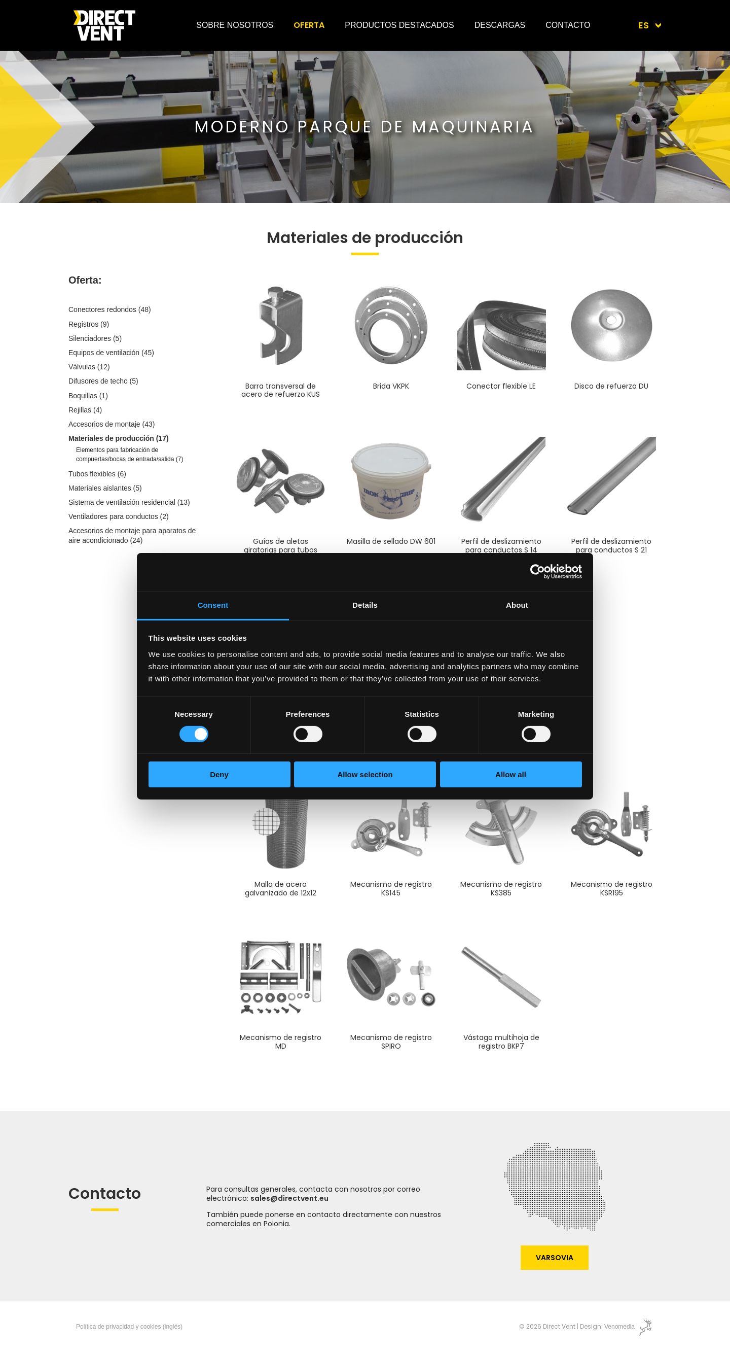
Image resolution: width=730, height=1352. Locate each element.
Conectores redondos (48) (109, 309)
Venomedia (619, 1326)
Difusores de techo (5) (103, 381)
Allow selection (364, 774)
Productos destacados (399, 25)
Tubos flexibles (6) (97, 474)
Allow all (510, 774)
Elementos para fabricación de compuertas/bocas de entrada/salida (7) (129, 454)
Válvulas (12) (89, 367)
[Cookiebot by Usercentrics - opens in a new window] (537, 571)
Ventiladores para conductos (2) (118, 516)
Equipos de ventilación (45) (111, 353)
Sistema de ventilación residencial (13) (129, 502)
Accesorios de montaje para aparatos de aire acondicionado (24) (132, 535)
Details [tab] (365, 604)
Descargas (499, 25)
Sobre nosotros (234, 25)
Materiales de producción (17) (118, 438)
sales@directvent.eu (289, 1198)
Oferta (309, 25)
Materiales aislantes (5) (105, 488)
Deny (219, 774)
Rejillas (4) (85, 410)
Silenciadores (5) (95, 338)
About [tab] (517, 604)
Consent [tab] (213, 604)
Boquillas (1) (88, 396)
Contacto (567, 25)
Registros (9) (88, 324)
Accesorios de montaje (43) (111, 424)
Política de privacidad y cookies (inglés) (129, 1326)
